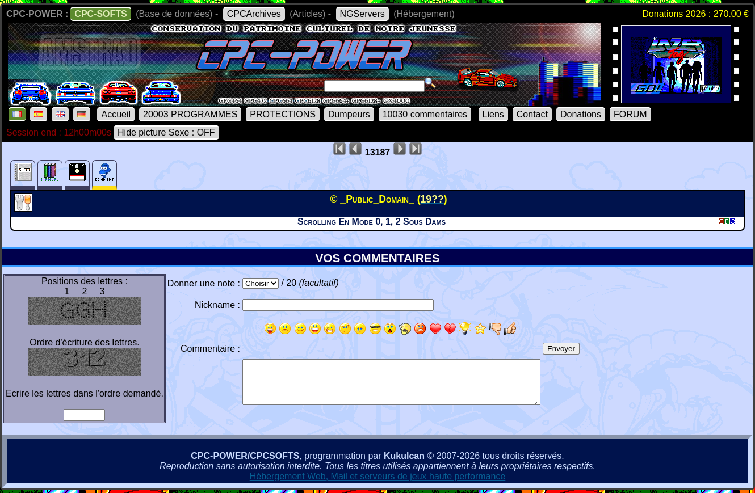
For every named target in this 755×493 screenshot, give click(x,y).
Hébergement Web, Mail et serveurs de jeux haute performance (378, 476)
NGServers (362, 14)
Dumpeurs (349, 114)
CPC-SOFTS (100, 14)
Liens (493, 114)
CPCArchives (254, 14)
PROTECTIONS (283, 114)
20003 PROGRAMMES (190, 114)
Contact (532, 114)
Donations (580, 114)
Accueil (116, 114)
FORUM (630, 114)
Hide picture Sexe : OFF (166, 132)
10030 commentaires (425, 114)
